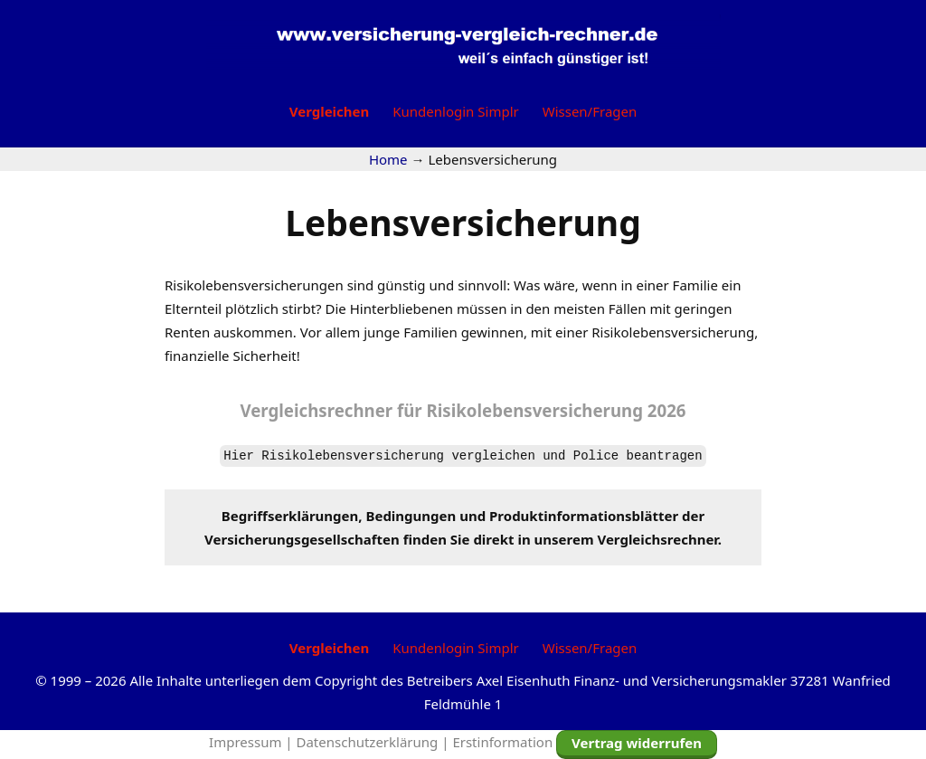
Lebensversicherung (463, 222)
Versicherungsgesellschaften (302, 539)
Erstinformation (502, 742)
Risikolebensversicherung (556, 410)
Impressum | (252, 742)
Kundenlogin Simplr (455, 111)
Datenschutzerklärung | (375, 742)
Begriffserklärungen (290, 516)
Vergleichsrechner (316, 410)
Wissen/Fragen (590, 111)
